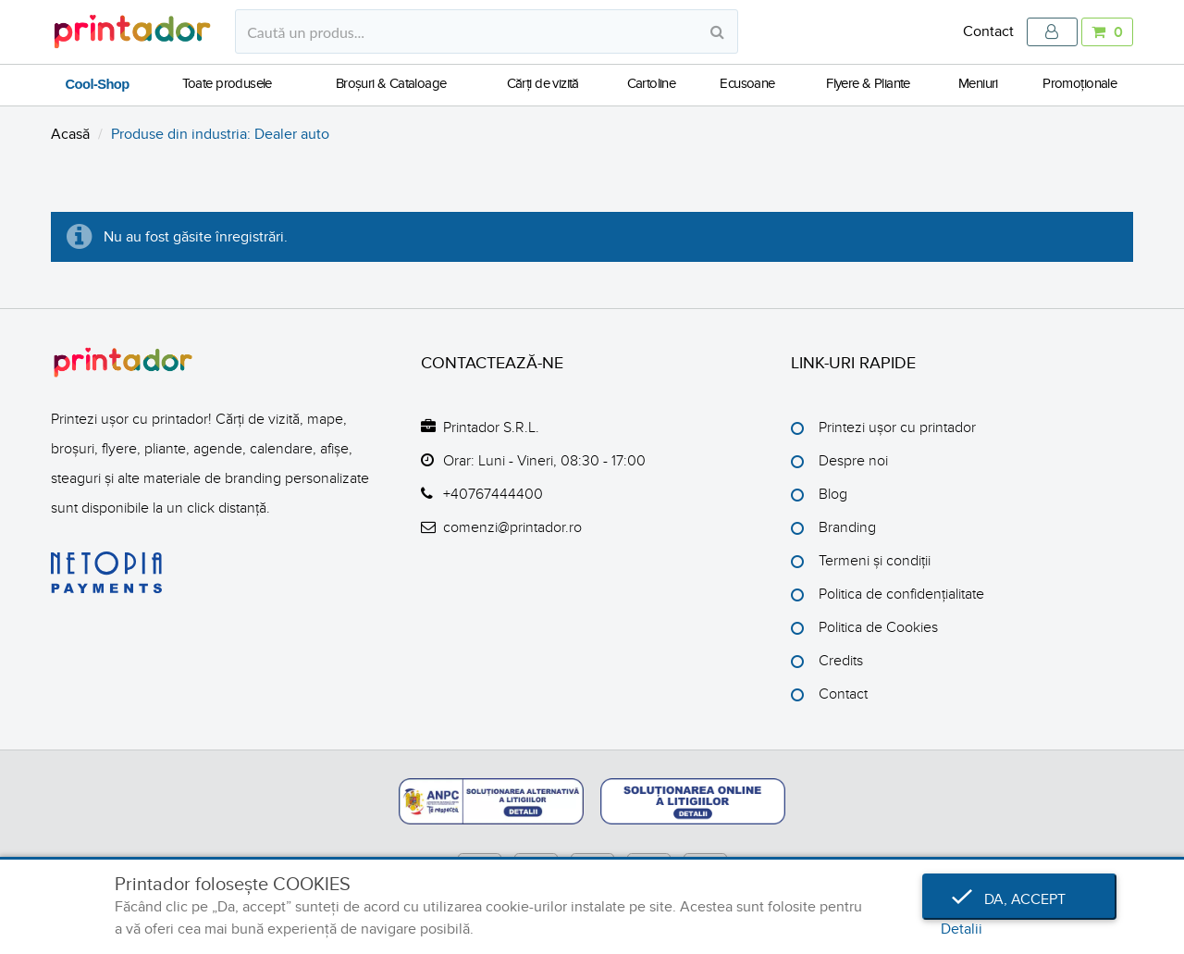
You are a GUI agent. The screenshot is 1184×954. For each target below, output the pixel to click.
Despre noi (853, 461)
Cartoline (651, 84)
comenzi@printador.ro (512, 527)
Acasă (70, 134)
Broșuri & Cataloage (391, 84)
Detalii (961, 929)
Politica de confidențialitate (901, 594)
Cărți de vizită (543, 84)
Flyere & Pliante (868, 84)
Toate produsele (227, 84)
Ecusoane (747, 84)
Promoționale (1079, 84)
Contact (988, 31)
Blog (833, 494)
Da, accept (1019, 899)
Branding (847, 527)
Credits (841, 660)
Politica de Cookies (878, 627)
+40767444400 (493, 494)
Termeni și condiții (875, 560)
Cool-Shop (98, 84)
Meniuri (978, 84)
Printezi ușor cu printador (897, 427)
